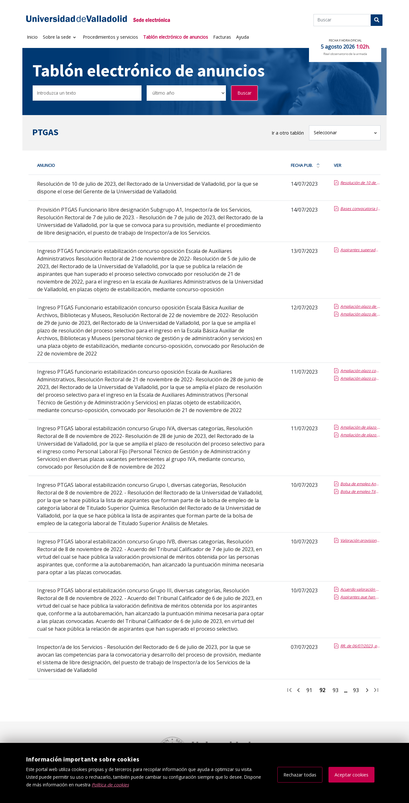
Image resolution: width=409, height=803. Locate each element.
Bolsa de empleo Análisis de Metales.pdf (360, 484)
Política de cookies (110, 785)
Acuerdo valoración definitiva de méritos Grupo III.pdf (360, 589)
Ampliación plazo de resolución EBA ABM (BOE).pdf (360, 314)
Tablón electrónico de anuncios (175, 37)
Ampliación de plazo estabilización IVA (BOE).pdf (360, 435)
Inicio (32, 37)
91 (311, 691)
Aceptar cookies (351, 775)
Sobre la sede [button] (57, 37)
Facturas (222, 37)
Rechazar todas (299, 775)
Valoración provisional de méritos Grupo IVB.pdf (360, 540)
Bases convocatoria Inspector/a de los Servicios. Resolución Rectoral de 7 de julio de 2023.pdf (360, 208)
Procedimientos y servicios (110, 37)
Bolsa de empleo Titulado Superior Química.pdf (360, 491)
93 (337, 691)
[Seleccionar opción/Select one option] (186, 93)
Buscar (244, 93)
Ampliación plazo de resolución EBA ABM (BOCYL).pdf (360, 306)
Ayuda (242, 37)
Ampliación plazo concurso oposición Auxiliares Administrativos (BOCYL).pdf (360, 370)
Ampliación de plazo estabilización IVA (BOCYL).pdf (360, 427)
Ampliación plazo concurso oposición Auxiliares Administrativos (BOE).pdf (360, 378)
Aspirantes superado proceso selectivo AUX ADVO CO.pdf (360, 250)
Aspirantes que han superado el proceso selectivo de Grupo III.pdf (360, 597)
